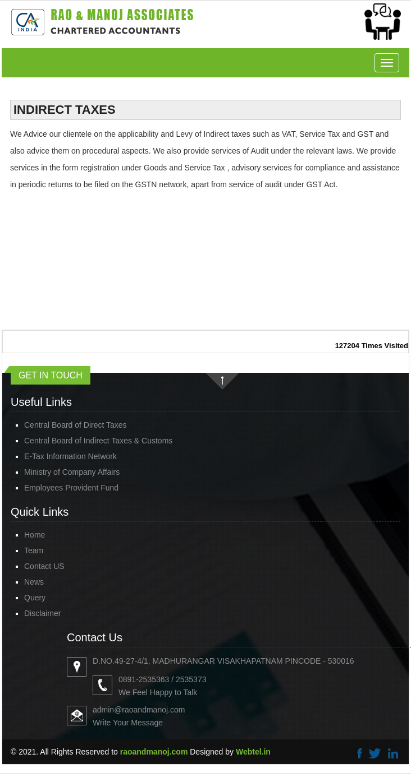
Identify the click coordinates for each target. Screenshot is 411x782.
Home (34, 534)
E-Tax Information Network (70, 456)
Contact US (44, 566)
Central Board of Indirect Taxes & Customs (98, 440)
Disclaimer (42, 613)
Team (33, 550)
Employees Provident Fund (71, 487)
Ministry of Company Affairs (72, 472)
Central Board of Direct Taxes (75, 424)
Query (34, 597)
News (34, 581)
